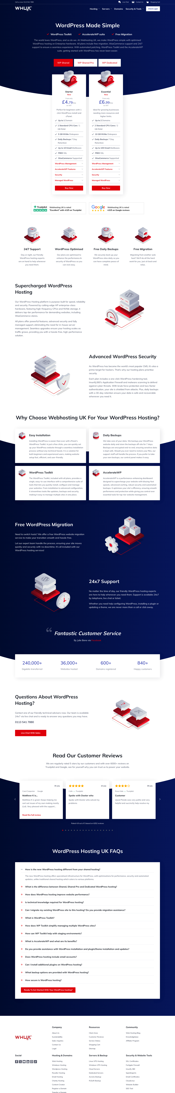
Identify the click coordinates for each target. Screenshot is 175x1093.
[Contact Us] (137, 2)
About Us (55, 1033)
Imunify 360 (130, 1069)
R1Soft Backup (95, 1081)
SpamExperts (131, 1073)
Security (58, 175)
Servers (107, 9)
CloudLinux (130, 1081)
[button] (15, 799)
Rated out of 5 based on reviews (87, 823)
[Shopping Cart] (153, 2)
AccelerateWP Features (65, 169)
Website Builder (132, 1085)
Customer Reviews (96, 1037)
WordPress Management (65, 163)
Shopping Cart (94, 1045)
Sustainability (57, 1037)
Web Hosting (57, 1061)
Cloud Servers (94, 1069)
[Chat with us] (123, 2)
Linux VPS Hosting (96, 1061)
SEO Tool (129, 1088)
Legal (54, 1048)
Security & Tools (134, 9)
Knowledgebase (132, 1037)
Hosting (94, 9)
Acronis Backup (95, 1077)
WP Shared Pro (86, 62)
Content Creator (58, 1085)
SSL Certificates (132, 1061)
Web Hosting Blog (133, 1033)
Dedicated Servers (96, 1073)
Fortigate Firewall (133, 1065)
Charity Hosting (58, 1081)
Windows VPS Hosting (98, 1065)
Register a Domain (59, 1088)
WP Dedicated (109, 62)
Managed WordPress (64, 180)
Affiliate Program (132, 1041)
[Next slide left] (15, 799)
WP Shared (63, 62)
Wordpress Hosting (59, 1069)
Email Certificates (133, 1077)
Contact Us (56, 1045)
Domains (118, 9)
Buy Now (69, 188)
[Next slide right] (160, 799)
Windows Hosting (59, 1065)
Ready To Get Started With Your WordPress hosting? (48, 990)
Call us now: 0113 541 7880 (24, 2)
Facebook (96, 640)
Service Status (94, 1041)
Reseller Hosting (58, 1073)
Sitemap (92, 1048)
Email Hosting (57, 1077)
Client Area (93, 1033)
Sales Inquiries (57, 1041)
